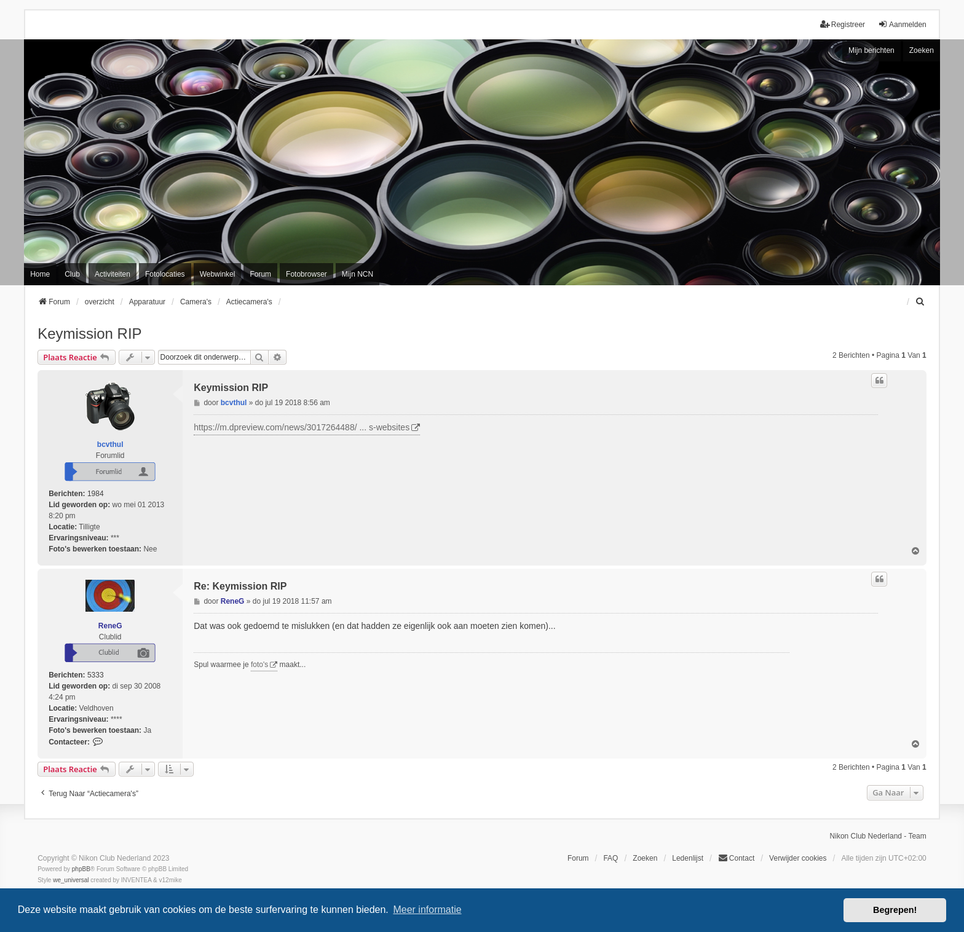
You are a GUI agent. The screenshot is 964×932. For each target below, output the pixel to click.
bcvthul (110, 444)
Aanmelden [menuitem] (902, 24)
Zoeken (921, 50)
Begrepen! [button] (895, 910)
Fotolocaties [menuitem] (165, 274)
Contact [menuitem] (736, 858)
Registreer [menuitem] (842, 24)
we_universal (71, 880)
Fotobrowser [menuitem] (306, 274)
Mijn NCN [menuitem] (357, 274)
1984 (95, 493)
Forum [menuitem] (260, 274)
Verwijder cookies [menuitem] (797, 858)
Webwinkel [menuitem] (217, 274)
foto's (259, 664)
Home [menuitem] (40, 274)
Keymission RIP (89, 333)
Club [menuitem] (72, 274)
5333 (95, 675)
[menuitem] (920, 301)
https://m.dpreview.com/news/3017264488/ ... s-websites (301, 427)
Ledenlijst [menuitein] (687, 858)
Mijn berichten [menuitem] (871, 50)
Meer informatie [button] (427, 909)
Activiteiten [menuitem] (112, 274)
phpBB (81, 869)
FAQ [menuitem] (610, 858)
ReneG (110, 626)
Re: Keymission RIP (240, 586)
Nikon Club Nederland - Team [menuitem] (878, 836)
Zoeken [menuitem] (645, 858)
